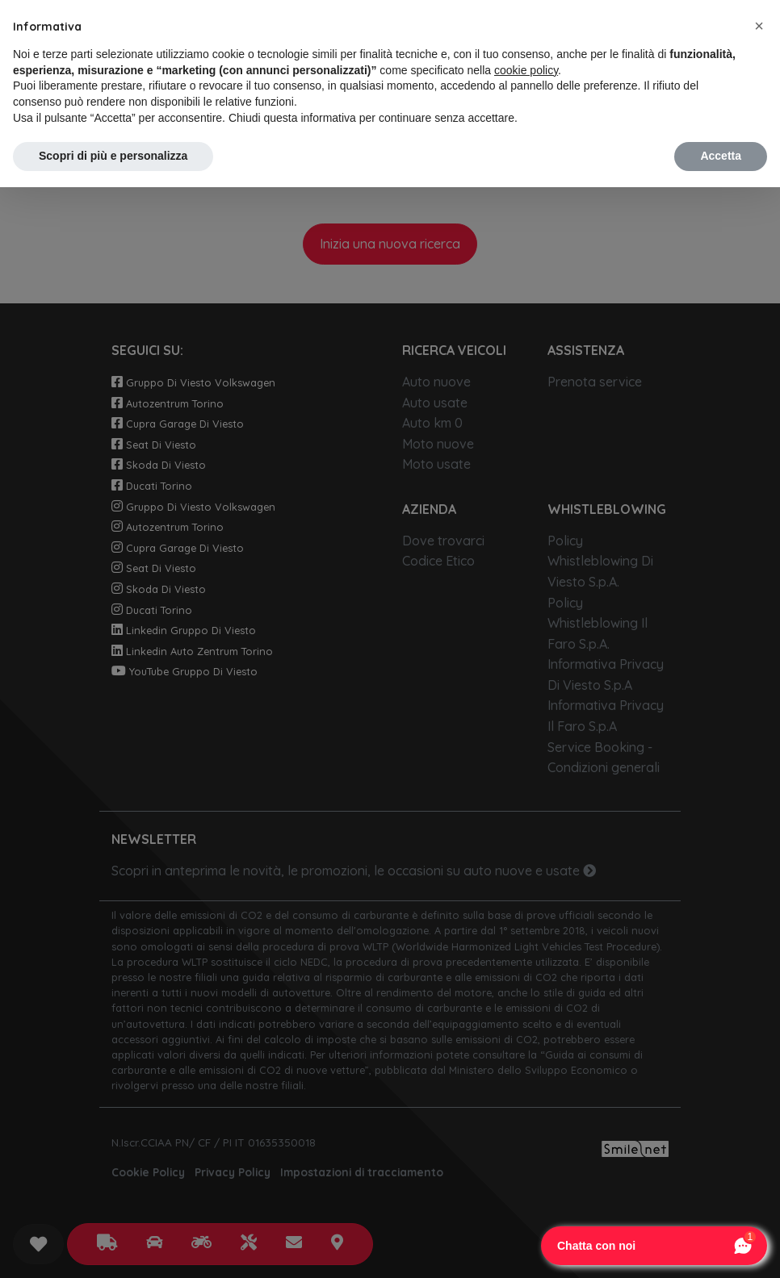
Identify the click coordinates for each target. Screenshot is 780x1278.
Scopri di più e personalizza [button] (113, 155)
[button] (759, 26)
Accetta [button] (720, 155)
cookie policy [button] (526, 70)
